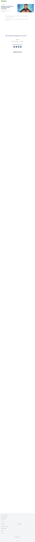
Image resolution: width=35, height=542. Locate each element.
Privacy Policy (17, 540)
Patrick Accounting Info (15, 41)
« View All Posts (3, 4)
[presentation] (33, 1)
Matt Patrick (3, 11)
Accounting (21, 41)
